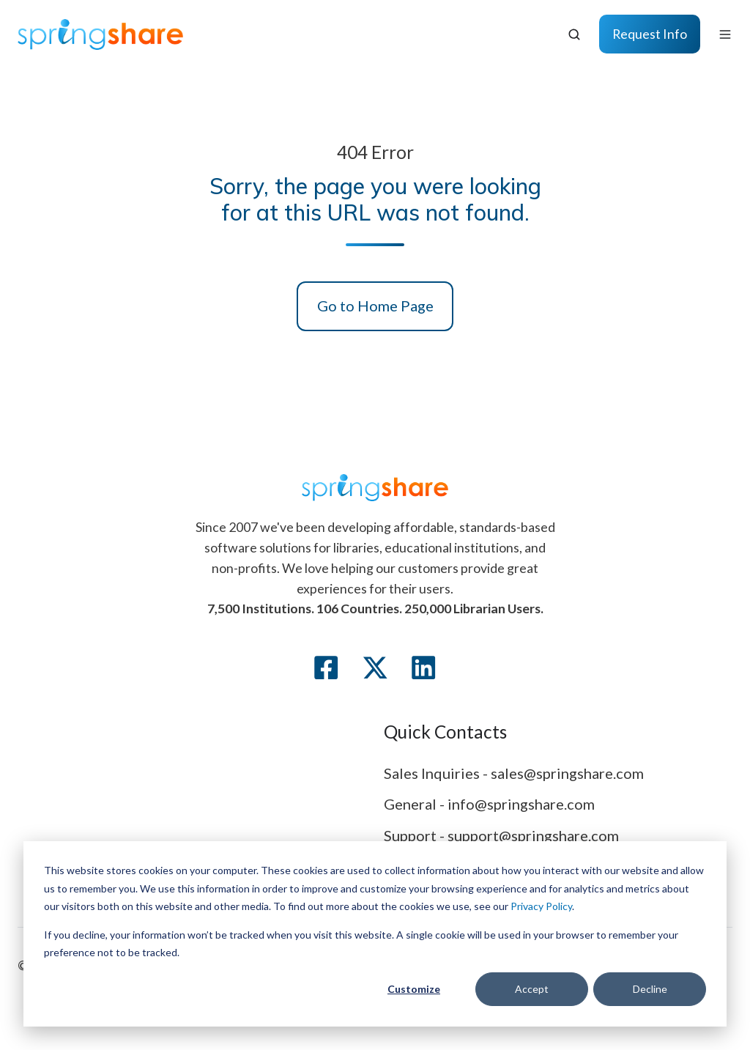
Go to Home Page (375, 305)
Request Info (649, 34)
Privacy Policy (541, 906)
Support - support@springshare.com (501, 835)
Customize (413, 989)
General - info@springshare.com (489, 804)
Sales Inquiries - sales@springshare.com (514, 773)
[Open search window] (574, 34)
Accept (532, 989)
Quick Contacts (445, 731)
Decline (650, 989)
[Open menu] (725, 34)
